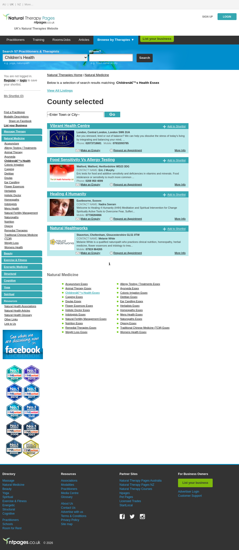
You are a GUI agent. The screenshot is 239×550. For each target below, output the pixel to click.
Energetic (8, 505)
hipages (125, 493)
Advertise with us (72, 512)
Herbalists (10, 190)
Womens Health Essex (133, 332)
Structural (10, 273)
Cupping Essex (74, 296)
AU (4, 4)
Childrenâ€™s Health (17, 160)
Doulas (8, 177)
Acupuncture (11, 143)
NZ (19, 4)
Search (144, 58)
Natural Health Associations (20, 306)
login (23, 80)
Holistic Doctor (12, 195)
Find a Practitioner (14, 112)
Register (10, 80)
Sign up (207, 16)
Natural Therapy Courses (136, 489)
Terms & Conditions (73, 516)
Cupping (9, 169)
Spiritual (9, 294)
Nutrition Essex (74, 323)
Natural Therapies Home (64, 75)
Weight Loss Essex (76, 332)
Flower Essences (14, 186)
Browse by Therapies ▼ (115, 40)
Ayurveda (9, 156)
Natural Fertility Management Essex (86, 318)
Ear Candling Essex (131, 301)
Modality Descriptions (16, 116)
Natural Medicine (14, 138)
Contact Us (68, 507)
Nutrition (9, 221)
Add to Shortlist (176, 126)
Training (38, 40)
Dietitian (9, 173)
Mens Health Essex (131, 314)
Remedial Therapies (16, 230)
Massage (8, 480)
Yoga (7, 287)
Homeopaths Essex (131, 310)
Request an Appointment (127, 150)
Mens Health (11, 208)
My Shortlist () (14, 96)
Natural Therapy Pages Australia (141, 480)
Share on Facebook (20, 120)
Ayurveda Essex (129, 288)
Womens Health (13, 247)
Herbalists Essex (129, 305)
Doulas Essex (73, 301)
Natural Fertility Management (21, 212)
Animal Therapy (13, 152)
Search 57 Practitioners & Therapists (30, 51)
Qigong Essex (128, 323)
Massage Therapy (15, 131)
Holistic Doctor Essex (77, 310)
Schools (7, 524)
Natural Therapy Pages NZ (137, 484)
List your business (157, 39)
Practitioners (16, 40)
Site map (66, 524)
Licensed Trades (130, 501)
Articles (84, 40)
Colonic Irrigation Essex (134, 292)
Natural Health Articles (17, 310)
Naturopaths (11, 217)
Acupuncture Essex (76, 283)
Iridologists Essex (75, 314)
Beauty (8, 253)
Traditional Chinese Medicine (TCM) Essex (144, 327)
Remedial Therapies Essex (80, 327)
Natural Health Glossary (18, 314)
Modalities (67, 484)
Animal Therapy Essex (78, 288)
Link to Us (10, 323)
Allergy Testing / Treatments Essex (140, 283)
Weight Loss (11, 242)
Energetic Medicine (16, 266)
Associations (69, 480)
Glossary (66, 497)
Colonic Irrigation (14, 164)
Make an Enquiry (90, 150)
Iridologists (10, 204)
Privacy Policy (70, 520)
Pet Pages (126, 497)
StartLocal (126, 505)
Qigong (8, 226)
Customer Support (190, 495)
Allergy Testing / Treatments (20, 147)
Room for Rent (11, 528)
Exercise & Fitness (15, 260)
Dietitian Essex (128, 296)
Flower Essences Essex (79, 305)
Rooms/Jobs (61, 40)
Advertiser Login (188, 491)
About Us (67, 503)
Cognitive (10, 280)
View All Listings (60, 90)
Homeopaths (11, 199)
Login (227, 16)
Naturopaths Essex (131, 318)
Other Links (11, 319)
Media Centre (70, 493)
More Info (180, 150)
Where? (95, 51)
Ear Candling (12, 182)
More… (29, 4)
